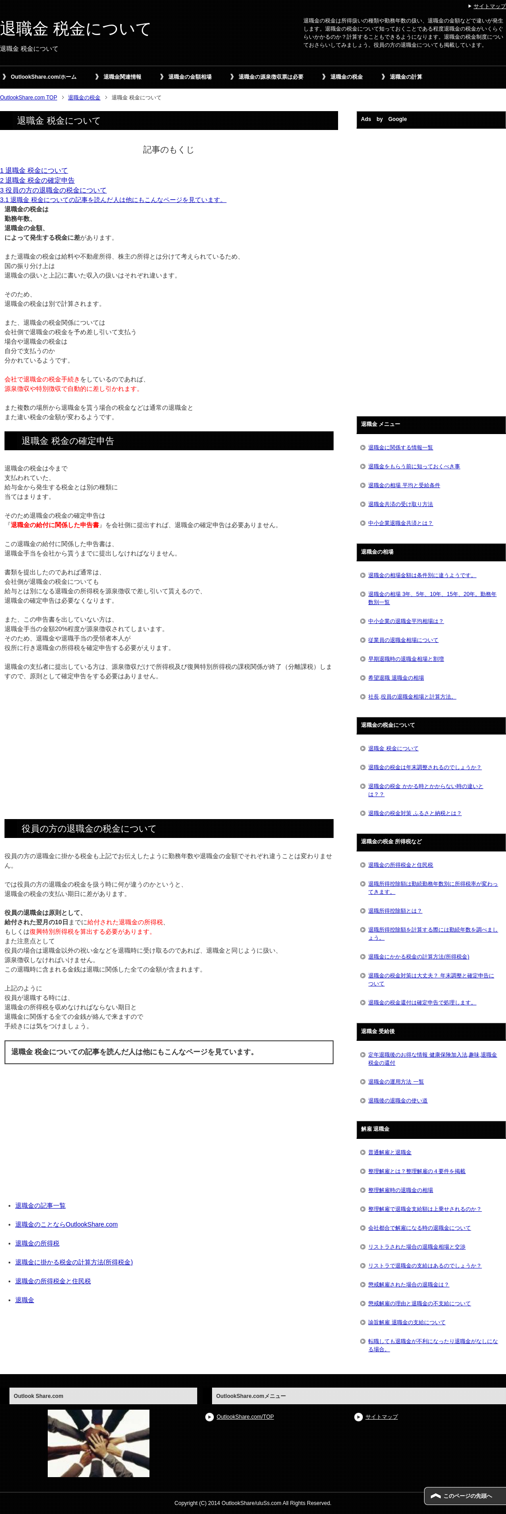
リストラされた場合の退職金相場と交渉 (416, 1247)
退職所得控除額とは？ (395, 911)
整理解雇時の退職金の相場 (400, 1190)
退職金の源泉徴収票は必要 (271, 77)
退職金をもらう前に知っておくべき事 (414, 466)
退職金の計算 (406, 77)
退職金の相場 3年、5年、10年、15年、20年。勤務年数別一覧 (432, 598)
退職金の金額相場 (190, 77)
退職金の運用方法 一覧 (396, 1082)
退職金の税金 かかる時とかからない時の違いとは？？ (425, 790)
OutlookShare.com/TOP (245, 1417)
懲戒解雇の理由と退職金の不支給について (419, 1303)
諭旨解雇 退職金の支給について (406, 1322)
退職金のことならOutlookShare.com (66, 1224)
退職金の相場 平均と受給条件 (404, 485)
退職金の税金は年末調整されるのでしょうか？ (425, 767)
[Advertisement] (168, 753)
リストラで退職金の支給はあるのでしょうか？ (425, 1266)
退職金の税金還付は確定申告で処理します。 (422, 1002)
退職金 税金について (76, 28)
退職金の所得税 (37, 1243)
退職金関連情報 (122, 77)
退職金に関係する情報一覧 (400, 447)
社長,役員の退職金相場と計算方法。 (412, 697)
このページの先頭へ (467, 1496)
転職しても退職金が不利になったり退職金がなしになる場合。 (433, 1345)
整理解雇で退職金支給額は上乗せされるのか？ (425, 1209)
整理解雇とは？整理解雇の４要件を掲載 (416, 1171)
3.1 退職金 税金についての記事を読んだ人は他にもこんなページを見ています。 (113, 199)
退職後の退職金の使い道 (398, 1100)
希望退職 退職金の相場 (396, 678)
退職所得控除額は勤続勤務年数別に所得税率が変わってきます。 (433, 888)
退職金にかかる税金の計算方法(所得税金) (418, 957)
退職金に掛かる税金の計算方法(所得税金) (74, 1262)
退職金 (24, 1299)
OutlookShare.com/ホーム (44, 77)
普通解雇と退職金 (389, 1152)
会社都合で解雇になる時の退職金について (419, 1228)
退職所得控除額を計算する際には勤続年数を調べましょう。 (433, 934)
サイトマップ (382, 1417)
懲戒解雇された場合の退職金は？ (408, 1284)
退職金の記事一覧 (40, 1205)
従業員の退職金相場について (403, 640)
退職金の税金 (346, 77)
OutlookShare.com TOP (28, 97)
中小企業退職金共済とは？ (400, 523)
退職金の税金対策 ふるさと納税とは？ (414, 813)
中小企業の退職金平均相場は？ (406, 621)
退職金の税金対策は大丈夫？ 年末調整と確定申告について (431, 979)
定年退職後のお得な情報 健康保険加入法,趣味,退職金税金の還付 (432, 1059)
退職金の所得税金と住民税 (53, 1281)
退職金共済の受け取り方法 (400, 504)
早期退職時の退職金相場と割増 (406, 659)
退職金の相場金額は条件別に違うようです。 (422, 575)
